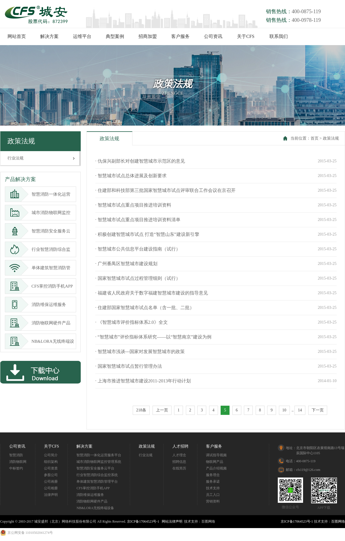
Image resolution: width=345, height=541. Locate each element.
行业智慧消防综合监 (39, 249)
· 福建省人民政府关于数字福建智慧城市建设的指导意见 (151, 292)
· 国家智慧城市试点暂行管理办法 (128, 366)
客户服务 (180, 36)
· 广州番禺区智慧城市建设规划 (126, 263)
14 (300, 410)
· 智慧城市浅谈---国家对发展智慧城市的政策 (140, 351)
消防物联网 (17, 462)
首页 (315, 138)
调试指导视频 (216, 455)
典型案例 (115, 36)
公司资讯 (213, 36)
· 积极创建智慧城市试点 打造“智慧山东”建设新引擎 (147, 234)
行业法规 (15, 158)
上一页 (162, 410)
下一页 (318, 410)
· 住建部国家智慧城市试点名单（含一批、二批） (144, 307)
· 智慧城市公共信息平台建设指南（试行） (137, 249)
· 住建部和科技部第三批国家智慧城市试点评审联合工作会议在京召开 (165, 190)
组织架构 (51, 462)
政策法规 (331, 138)
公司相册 (51, 488)
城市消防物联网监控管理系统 (98, 462)
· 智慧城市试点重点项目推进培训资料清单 (137, 219)
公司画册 (51, 482)
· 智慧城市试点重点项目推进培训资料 (133, 205)
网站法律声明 (172, 521)
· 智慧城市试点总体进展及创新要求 (131, 175)
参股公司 (51, 475)
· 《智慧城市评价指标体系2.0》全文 (131, 322)
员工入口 (213, 495)
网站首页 (16, 36)
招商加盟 (147, 36)
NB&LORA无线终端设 (41, 341)
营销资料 (213, 501)
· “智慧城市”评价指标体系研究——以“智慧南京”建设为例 (153, 336)
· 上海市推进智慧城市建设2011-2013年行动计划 (143, 380)
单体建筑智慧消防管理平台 (97, 482)
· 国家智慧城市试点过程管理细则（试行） (137, 278)
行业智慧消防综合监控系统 (97, 475)
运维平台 (82, 36)
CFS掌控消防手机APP (41, 286)
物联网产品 (214, 462)
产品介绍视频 (216, 468)
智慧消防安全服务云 (39, 231)
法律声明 (51, 495)
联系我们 (278, 36)
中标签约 (16, 468)
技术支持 (213, 488)
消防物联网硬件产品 (39, 323)
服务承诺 (213, 482)
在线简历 (179, 468)
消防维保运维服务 (37, 304)
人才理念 (179, 455)
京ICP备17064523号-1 (143, 521)
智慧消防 (16, 455)
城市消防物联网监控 (39, 212)
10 (284, 410)
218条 (141, 410)
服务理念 (213, 475)
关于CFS (245, 36)
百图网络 (338, 521)
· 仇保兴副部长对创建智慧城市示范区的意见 (140, 161)
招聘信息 (179, 462)
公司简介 (51, 455)
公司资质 (51, 468)
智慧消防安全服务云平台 (95, 468)
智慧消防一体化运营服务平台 (98, 455)
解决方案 (49, 36)
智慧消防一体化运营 (39, 194)
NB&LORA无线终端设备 (95, 508)
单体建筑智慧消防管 (39, 268)
